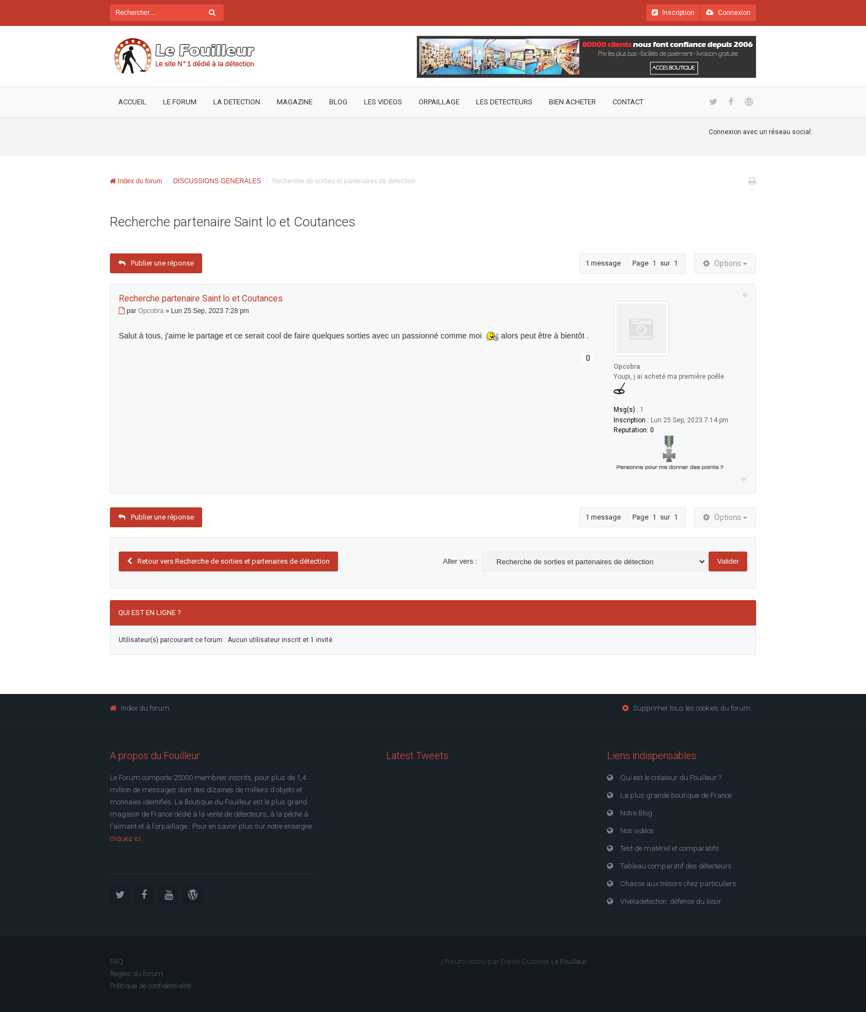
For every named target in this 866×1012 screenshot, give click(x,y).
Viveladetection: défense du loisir (670, 901)
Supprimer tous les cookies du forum (692, 708)
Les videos (383, 102)
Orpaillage (439, 102)
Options (725, 263)
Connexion (728, 13)
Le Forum (180, 102)
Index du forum (136, 181)
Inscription (673, 13)
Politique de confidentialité (150, 986)
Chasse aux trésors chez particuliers (678, 883)
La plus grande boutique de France (676, 795)
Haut (743, 480)
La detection (236, 102)
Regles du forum (136, 973)
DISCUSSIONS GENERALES (217, 181)
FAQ (116, 961)
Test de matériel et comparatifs (669, 848)
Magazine (295, 102)
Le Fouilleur (569, 961)
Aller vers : (460, 561)
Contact (627, 102)
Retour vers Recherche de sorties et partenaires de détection (234, 561)
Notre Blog (636, 813)
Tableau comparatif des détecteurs (676, 866)
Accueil (132, 102)
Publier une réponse (156, 263)
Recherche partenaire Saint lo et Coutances (233, 222)
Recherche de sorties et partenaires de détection (343, 181)
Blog (338, 102)
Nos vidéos (637, 830)
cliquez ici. (126, 838)
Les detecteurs (504, 102)
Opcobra (627, 366)
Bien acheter (572, 102)
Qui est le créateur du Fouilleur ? (670, 777)
